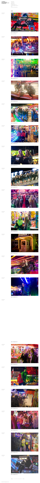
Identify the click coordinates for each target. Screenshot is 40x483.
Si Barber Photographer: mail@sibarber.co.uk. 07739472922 (5, 2)
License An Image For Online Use (14, 5)
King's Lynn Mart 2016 (14, 386)
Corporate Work (12, 2)
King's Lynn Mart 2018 (14, 56)
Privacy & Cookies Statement (14, 7)
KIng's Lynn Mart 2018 (14, 32)
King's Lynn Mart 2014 (14, 474)
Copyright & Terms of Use (14, 4)
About (11, 6)
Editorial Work (12, 1)
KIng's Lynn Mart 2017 (14, 143)
